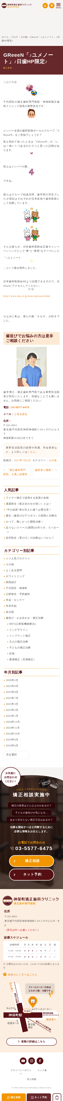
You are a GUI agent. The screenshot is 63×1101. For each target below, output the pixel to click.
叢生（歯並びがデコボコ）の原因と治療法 (31, 515)
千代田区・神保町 (16, 588)
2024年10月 (13, 733)
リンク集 (42, 1070)
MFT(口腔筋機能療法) (22, 623)
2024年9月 (12, 739)
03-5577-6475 (20, 407)
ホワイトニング (15, 576)
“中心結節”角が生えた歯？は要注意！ (28, 509)
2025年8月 (12, 691)
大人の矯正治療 (18, 641)
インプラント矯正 (20, 635)
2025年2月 (12, 709)
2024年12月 (13, 721)
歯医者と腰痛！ (45, 469)
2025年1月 (12, 715)
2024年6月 (12, 745)
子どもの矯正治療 (20, 647)
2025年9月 (12, 686)
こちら (31, 451)
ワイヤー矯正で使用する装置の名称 (27, 497)
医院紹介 (11, 582)
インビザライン (18, 629)
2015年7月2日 (22, 460)
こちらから (21, 414)
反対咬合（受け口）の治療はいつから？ (30, 537)
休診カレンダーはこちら (22, 974)
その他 (53, 460)
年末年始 (11, 605)
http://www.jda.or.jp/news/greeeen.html (26, 295)
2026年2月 (12, 680)
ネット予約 (32, 874)
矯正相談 (32, 861)
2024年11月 (13, 727)
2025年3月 (12, 703)
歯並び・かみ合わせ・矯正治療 (25, 617)
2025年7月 (12, 698)
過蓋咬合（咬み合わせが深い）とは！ (29, 503)
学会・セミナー (15, 599)
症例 (12, 653)
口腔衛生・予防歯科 (18, 594)
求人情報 (31, 1079)
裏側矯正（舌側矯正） (22, 659)
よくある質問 (14, 570)
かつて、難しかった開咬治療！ (25, 521)
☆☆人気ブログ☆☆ (18, 558)
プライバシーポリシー (21, 1072)
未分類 (10, 611)
